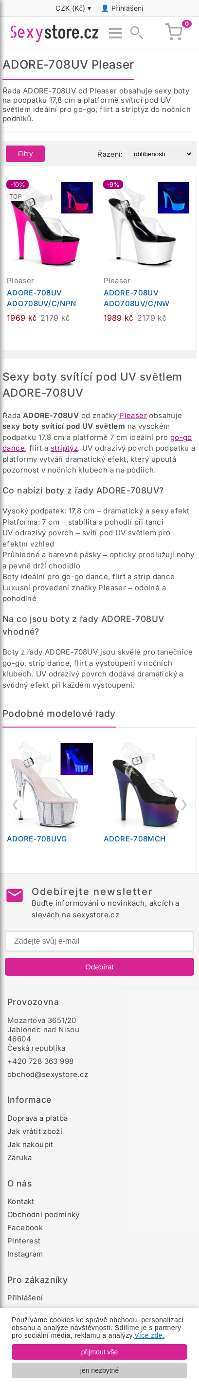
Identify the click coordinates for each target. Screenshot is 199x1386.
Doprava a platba (37, 1118)
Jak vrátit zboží (34, 1131)
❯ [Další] (184, 804)
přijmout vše (99, 1352)
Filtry (25, 154)
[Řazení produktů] (160, 154)
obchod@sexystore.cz (48, 1074)
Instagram (25, 1253)
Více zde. (149, 1335)
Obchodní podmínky (43, 1214)
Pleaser (133, 415)
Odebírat (99, 967)
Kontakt (21, 1201)
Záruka (19, 1157)
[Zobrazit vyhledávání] (134, 33)
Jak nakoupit (30, 1144)
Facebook (25, 1227)
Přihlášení (127, 8)
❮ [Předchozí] (15, 804)
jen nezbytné (99, 1370)
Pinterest (24, 1240)
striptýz (64, 448)
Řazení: (110, 154)
